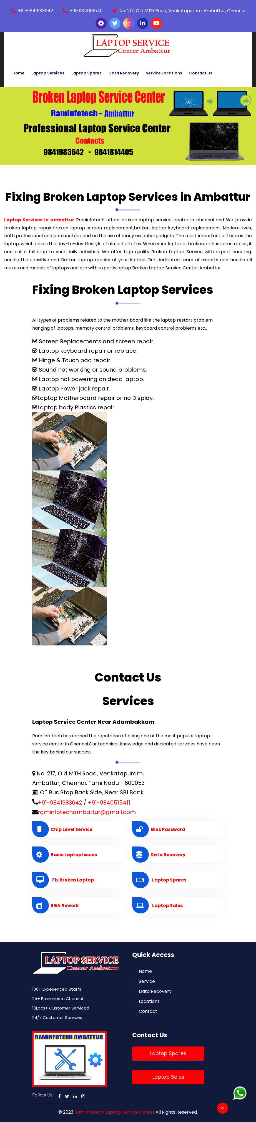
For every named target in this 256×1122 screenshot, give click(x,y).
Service (147, 981)
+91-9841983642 (35, 10)
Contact (148, 1011)
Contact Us (200, 73)
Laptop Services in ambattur (39, 220)
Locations (149, 1001)
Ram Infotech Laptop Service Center (114, 1112)
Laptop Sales (168, 1076)
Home (18, 73)
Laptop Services (47, 73)
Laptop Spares (86, 73)
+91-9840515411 (86, 10)
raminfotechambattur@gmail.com (87, 812)
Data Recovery (124, 73)
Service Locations (164, 73)
